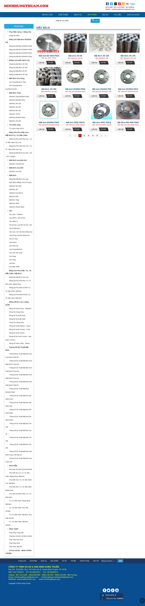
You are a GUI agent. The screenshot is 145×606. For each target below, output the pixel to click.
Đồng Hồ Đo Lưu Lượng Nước (17, 303)
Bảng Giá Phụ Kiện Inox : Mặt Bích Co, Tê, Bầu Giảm (17, 133)
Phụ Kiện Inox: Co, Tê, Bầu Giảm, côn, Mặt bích (18, 481)
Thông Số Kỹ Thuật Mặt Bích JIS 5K (18, 432)
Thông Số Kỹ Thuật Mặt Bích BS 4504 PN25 (18, 411)
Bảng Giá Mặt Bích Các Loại (18, 179)
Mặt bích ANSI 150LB (101, 122)
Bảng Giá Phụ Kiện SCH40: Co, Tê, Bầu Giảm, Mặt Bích (18, 289)
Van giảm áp (13, 246)
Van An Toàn (13, 239)
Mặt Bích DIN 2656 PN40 (128, 122)
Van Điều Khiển (14, 267)
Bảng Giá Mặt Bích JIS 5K (18, 71)
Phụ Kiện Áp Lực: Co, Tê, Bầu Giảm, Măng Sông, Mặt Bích (17, 474)
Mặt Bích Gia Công (17, 78)
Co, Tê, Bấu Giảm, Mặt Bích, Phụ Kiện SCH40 (18, 516)
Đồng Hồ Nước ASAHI (17, 333)
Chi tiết (50, 63)
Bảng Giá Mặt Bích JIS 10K (18, 74)
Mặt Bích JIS (13, 189)
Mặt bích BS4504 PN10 (128, 89)
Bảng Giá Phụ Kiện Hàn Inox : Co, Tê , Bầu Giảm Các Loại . (18, 147)
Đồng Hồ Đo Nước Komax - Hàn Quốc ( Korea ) (18, 338)
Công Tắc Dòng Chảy (16, 312)
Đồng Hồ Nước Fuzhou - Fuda (19, 329)
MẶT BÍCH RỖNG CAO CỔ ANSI (20, 182)
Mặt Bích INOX (14, 203)
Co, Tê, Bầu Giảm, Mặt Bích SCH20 (16, 523)
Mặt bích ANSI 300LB (75, 122)
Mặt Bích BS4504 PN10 (17, 100)
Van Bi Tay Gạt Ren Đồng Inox (19, 235)
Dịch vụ (78, 15)
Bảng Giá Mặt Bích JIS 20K (18, 64)
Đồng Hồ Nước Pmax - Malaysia (20, 308)
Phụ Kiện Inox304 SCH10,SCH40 (20, 469)
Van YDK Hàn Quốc (16, 253)
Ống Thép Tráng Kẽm (16, 533)
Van (10, 211)
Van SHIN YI (13, 221)
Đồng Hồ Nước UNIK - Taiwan (19, 343)
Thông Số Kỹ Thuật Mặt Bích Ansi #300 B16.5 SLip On (18, 369)
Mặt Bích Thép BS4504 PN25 (19, 96)
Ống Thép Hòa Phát (16, 539)
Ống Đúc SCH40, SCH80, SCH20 (20, 536)
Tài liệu (118, 15)
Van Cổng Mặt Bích (15, 249)
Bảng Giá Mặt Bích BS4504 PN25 (20, 49)
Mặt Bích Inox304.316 (18, 160)
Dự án (105, 15)
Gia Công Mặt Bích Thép (17, 82)
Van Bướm (12, 242)
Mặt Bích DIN (13, 196)
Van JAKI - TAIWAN (16, 214)
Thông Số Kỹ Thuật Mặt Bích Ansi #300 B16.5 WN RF (18, 383)
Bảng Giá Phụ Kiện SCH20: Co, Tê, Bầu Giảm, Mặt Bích (18, 296)
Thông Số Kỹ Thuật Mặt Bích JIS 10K (18, 425)
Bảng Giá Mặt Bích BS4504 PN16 (20, 56)
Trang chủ (47, 15)
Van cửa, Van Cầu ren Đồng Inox (20, 232)
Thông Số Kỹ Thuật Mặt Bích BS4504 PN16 (17, 390)
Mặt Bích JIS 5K (14, 114)
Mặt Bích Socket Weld (16, 207)
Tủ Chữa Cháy (15, 125)
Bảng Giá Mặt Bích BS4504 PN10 (20, 53)
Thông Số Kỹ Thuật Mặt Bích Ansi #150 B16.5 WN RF (18, 355)
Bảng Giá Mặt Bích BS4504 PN (18, 40)
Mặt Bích (12, 175)
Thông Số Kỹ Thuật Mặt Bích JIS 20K (18, 446)
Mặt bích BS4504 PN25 (75, 89)
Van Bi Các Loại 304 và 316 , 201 (20, 225)
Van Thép (12, 260)
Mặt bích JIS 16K (15, 107)
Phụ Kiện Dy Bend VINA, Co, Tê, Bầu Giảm (18, 495)
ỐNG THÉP (13, 529)
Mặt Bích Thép (15, 93)
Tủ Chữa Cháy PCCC (16, 128)
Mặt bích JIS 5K (75, 56)
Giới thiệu (63, 15)
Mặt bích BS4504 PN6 (101, 89)
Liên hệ (90, 19)
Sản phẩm (92, 15)
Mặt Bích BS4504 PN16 (17, 117)
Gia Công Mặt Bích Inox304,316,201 (13, 87)
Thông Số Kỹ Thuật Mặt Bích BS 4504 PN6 (18, 404)
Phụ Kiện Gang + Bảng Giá (20, 32)
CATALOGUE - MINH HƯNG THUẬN (18, 551)
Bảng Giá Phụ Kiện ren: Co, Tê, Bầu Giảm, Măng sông (18, 282)
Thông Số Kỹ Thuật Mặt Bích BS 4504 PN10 (18, 397)
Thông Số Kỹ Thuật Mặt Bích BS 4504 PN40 (18, 418)
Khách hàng (133, 15)
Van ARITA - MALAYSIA (17, 218)
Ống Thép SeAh (14, 543)
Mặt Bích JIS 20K (15, 103)
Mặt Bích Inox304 (16, 168)
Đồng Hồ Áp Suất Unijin (17, 315)
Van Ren (12, 263)
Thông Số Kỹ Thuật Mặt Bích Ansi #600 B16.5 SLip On (18, 376)
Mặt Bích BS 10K (15, 110)
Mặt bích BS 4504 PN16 (49, 56)
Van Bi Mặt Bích (14, 228)
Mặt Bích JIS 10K (128, 56)
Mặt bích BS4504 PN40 (49, 122)
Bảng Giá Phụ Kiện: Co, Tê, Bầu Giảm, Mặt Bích (18, 272)
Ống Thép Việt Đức (15, 546)
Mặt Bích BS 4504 (15, 186)
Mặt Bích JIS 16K (101, 56)
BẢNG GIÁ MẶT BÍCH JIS (19, 60)
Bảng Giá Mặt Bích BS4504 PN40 (20, 46)
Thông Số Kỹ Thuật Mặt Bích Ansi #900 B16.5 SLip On (18, 362)
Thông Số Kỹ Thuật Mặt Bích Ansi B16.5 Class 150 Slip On (18, 453)
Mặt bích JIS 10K (15, 121)
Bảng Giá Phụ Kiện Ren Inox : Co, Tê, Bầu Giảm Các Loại (18, 140)
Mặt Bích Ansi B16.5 (16, 193)
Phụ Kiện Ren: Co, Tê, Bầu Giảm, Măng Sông (18, 488)
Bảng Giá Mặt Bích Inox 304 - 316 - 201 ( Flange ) (18, 154)
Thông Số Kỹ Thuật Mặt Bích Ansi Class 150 (18, 460)
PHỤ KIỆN (13, 466)
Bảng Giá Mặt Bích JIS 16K (18, 67)
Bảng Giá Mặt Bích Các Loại (18, 277)
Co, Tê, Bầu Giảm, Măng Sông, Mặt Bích (17, 502)
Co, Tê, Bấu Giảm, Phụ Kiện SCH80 (16, 509)
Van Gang (12, 256)
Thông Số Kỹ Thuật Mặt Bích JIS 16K (18, 439)
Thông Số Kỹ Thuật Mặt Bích (16, 348)
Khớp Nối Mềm (14, 35)
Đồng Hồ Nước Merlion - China (19, 326)
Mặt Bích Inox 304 (15, 171)
